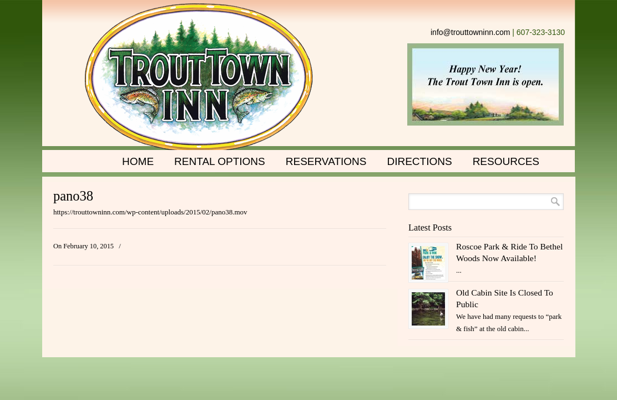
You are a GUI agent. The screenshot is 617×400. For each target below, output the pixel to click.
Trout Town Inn (199, 77)
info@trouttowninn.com (470, 32)
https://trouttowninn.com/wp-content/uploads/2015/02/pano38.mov (150, 212)
